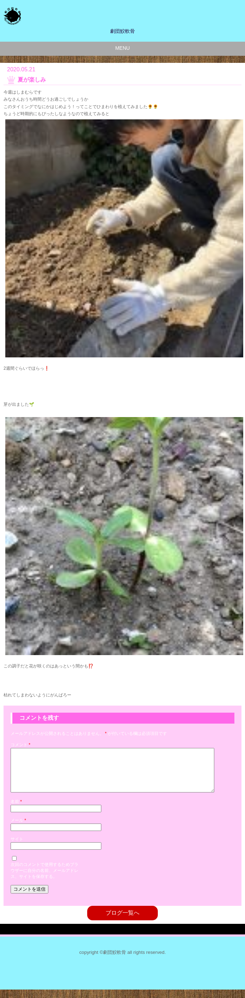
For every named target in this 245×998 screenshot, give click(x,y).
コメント (20, 744)
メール (18, 828)
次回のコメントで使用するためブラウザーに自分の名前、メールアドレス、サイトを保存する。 (44, 879)
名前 (16, 810)
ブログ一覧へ (122, 921)
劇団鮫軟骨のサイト (114, 16)
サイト (17, 847)
